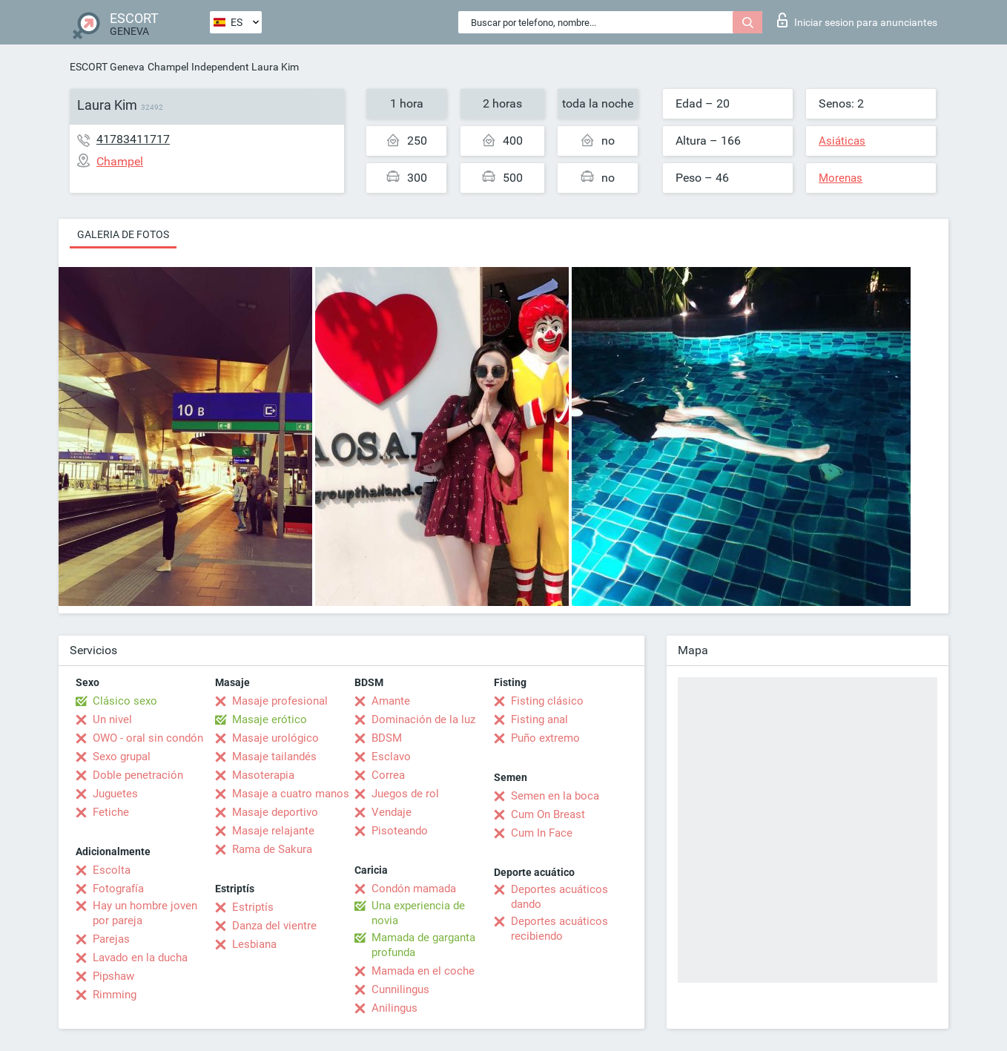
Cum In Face (541, 833)
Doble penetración (138, 775)
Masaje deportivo (275, 812)
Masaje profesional (280, 701)
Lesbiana (254, 944)
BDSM (387, 738)
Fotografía (118, 888)
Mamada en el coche (423, 971)
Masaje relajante (273, 830)
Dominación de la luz (423, 719)
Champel (168, 67)
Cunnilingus (400, 989)
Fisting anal (539, 719)
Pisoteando (400, 830)
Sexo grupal (122, 756)
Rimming (114, 994)
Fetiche (111, 812)
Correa (388, 775)
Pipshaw (113, 976)
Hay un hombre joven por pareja (145, 913)
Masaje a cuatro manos (290, 793)
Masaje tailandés (274, 756)
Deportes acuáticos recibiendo (559, 929)
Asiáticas (842, 141)
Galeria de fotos (123, 234)
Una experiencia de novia (418, 913)
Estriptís (253, 907)
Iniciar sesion (857, 20)
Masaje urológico (275, 738)
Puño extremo (545, 738)
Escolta (112, 870)
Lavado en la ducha (140, 957)
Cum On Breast (548, 814)
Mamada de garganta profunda (423, 945)
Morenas (840, 178)
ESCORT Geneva (107, 67)
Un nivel (112, 719)
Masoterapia (263, 775)
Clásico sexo (125, 701)
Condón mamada (414, 888)
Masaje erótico (269, 719)
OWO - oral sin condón (148, 738)
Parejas (111, 939)
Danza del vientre (274, 925)
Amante (391, 701)
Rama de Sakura (272, 849)
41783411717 (133, 139)
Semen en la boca (555, 796)
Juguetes (115, 793)
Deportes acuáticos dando (559, 897)
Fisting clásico (547, 701)
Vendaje (392, 812)
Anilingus (394, 1008)
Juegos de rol (405, 793)
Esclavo (391, 756)
